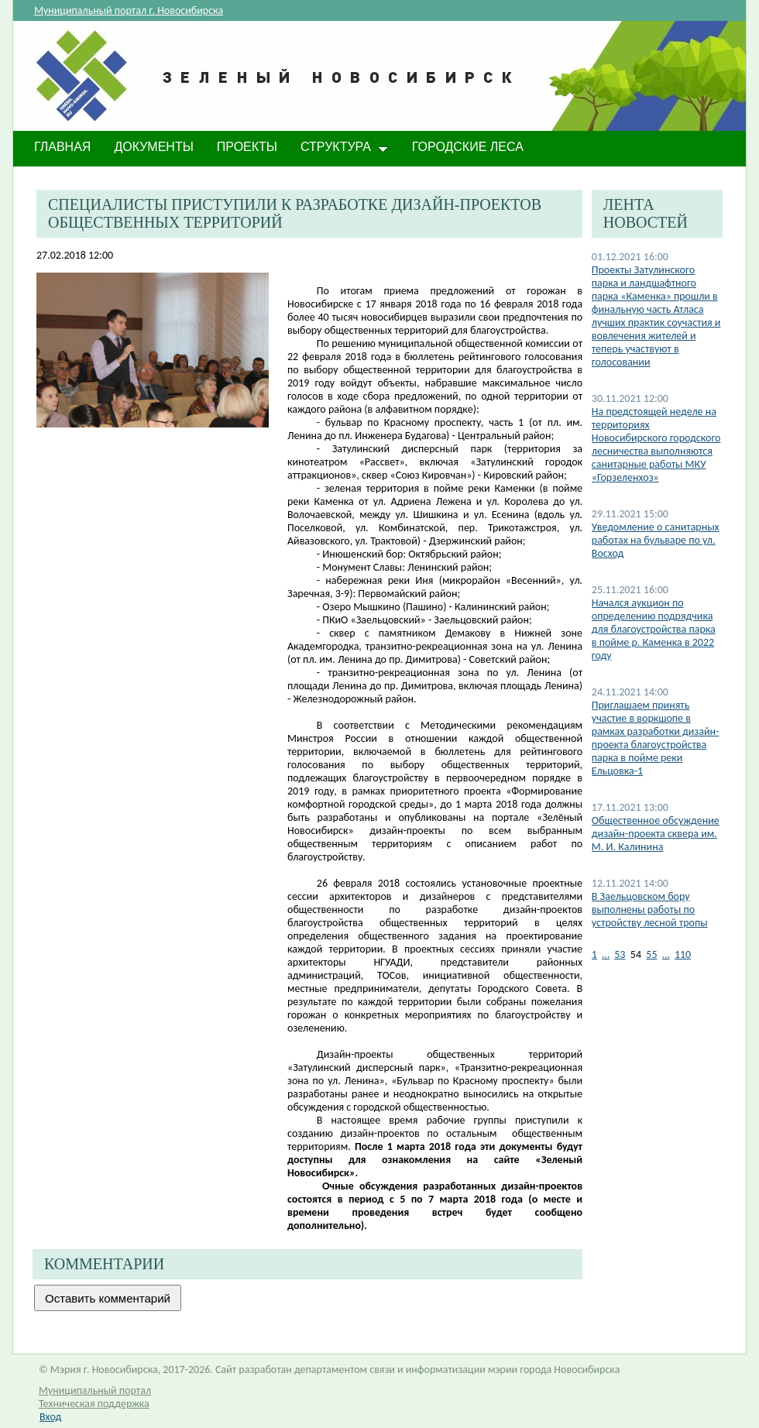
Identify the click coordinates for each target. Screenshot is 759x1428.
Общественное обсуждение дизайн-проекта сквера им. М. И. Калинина (656, 833)
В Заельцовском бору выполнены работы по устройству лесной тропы (650, 909)
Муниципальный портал (95, 1390)
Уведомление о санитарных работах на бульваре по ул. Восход (656, 540)
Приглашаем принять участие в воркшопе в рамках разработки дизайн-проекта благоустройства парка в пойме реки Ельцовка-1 (655, 738)
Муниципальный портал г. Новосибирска (128, 10)
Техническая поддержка (94, 1403)
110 (683, 954)
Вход (50, 1416)
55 (651, 954)
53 (619, 954)
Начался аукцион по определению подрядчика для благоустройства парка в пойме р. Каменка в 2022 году (654, 629)
